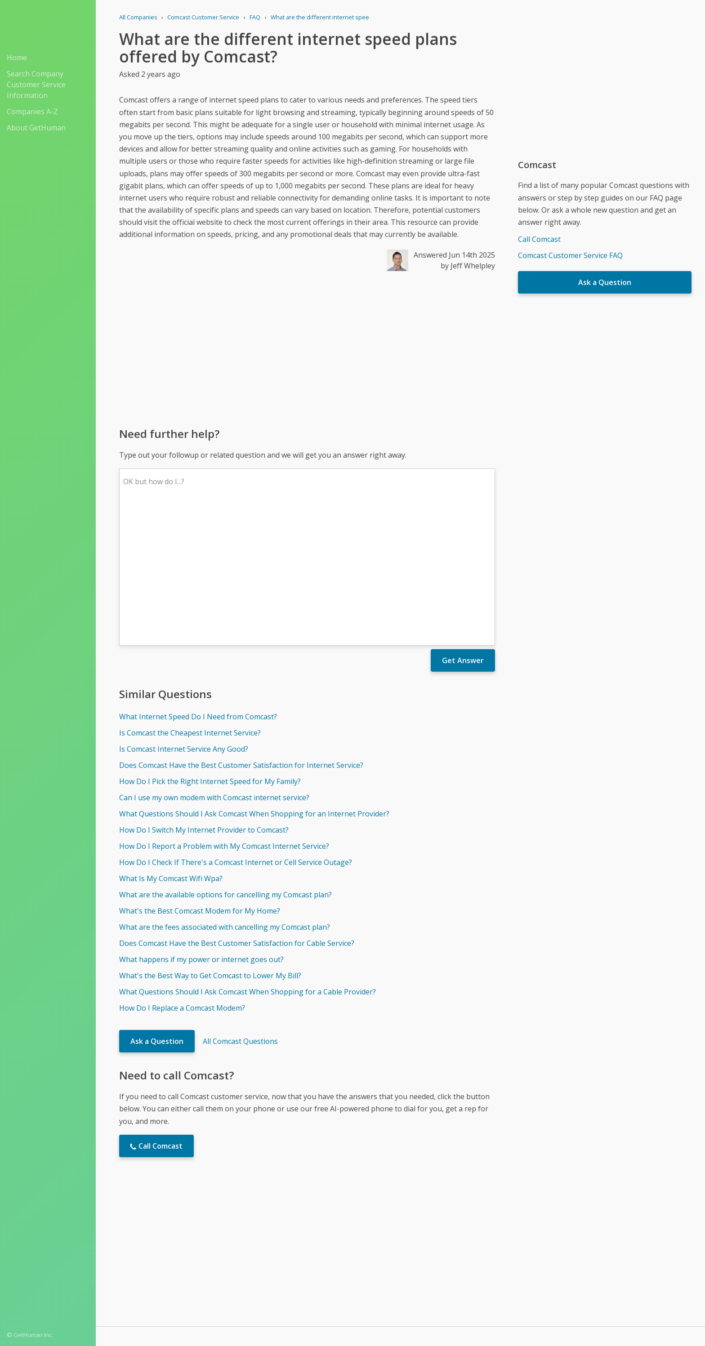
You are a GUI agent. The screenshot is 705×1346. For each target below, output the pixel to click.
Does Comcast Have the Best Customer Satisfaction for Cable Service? (236, 811)
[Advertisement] (307, 348)
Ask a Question (156, 909)
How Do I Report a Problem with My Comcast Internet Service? (224, 714)
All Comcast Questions (240, 909)
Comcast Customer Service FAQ (570, 255)
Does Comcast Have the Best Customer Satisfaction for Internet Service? (241, 633)
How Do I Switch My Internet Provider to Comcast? (204, 698)
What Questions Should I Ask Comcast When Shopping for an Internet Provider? (254, 681)
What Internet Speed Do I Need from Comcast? (198, 584)
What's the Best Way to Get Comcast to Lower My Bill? (210, 843)
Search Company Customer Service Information (36, 84)
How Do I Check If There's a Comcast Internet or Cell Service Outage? (235, 730)
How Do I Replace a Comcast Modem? (182, 876)
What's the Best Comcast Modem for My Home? (199, 779)
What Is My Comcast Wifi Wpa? (171, 746)
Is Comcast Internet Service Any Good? (183, 617)
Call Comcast (539, 239)
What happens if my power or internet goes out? (201, 827)
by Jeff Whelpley (468, 266)
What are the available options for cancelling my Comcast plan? (225, 762)
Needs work (453, 1225)
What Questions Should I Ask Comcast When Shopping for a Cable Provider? (247, 860)
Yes (419, 1225)
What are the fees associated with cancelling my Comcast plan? (224, 795)
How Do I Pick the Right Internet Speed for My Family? (210, 649)
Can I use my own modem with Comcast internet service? (214, 665)
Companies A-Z (32, 111)
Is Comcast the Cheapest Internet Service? (190, 601)
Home (17, 57)
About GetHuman (36, 128)
